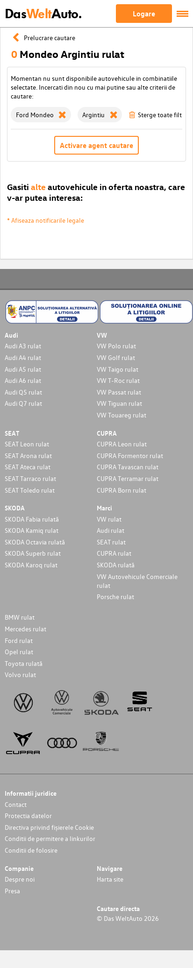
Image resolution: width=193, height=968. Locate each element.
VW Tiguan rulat (119, 403)
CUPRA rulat (114, 553)
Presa (12, 890)
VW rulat (109, 519)
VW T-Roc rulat (118, 380)
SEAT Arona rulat (28, 455)
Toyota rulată (24, 663)
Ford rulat (19, 640)
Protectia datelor (28, 815)
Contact (16, 804)
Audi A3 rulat (23, 345)
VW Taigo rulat (117, 369)
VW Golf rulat (116, 357)
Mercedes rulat (25, 628)
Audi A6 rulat (23, 380)
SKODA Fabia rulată (32, 519)
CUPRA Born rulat (121, 490)
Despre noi (20, 879)
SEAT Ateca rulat (27, 466)
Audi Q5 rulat (23, 392)
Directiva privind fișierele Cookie (49, 827)
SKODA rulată (116, 564)
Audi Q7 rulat (23, 403)
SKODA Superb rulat (33, 553)
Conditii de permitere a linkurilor (50, 838)
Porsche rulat (115, 596)
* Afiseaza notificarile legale (45, 220)
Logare (144, 13)
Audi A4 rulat (23, 357)
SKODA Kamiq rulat (31, 530)
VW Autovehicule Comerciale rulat (137, 581)
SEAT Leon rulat (27, 443)
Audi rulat (110, 530)
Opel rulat (19, 651)
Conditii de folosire (31, 850)
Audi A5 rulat (23, 369)
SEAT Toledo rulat (30, 490)
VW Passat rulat (119, 392)
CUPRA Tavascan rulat (127, 466)
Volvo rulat (20, 674)
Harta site (110, 879)
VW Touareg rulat (121, 414)
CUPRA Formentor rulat (130, 455)
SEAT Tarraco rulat (30, 478)
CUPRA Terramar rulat (127, 478)
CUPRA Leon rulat (122, 443)
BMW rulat (20, 617)
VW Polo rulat (116, 345)
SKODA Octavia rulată (35, 541)
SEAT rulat (111, 541)
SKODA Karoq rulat (31, 564)
